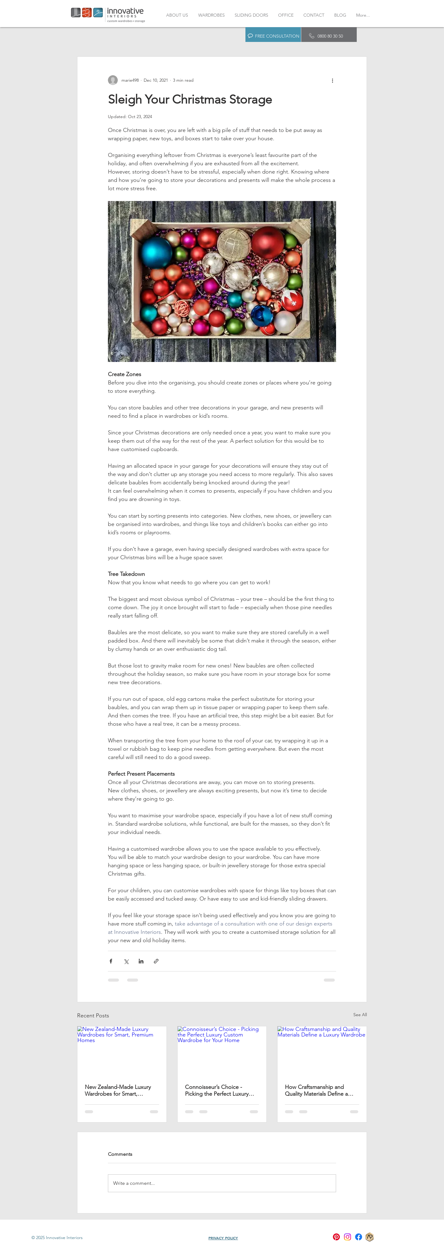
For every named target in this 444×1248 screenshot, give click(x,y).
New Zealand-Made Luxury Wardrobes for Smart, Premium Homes (118, 1090)
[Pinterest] (336, 1237)
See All (360, 1014)
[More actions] (332, 80)
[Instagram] (347, 1237)
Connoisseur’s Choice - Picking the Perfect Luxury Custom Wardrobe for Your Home (218, 1090)
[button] (250, 36)
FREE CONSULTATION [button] (277, 36)
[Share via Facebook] (111, 961)
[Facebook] (358, 1237)
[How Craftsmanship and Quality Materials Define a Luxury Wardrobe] (322, 1051)
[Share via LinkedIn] (141, 961)
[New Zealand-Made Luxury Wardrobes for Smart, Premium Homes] (121, 1051)
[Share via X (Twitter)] (126, 961)
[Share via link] (156, 961)
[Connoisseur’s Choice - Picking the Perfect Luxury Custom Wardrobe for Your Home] (222, 1051)
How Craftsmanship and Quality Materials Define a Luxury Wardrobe (316, 1090)
